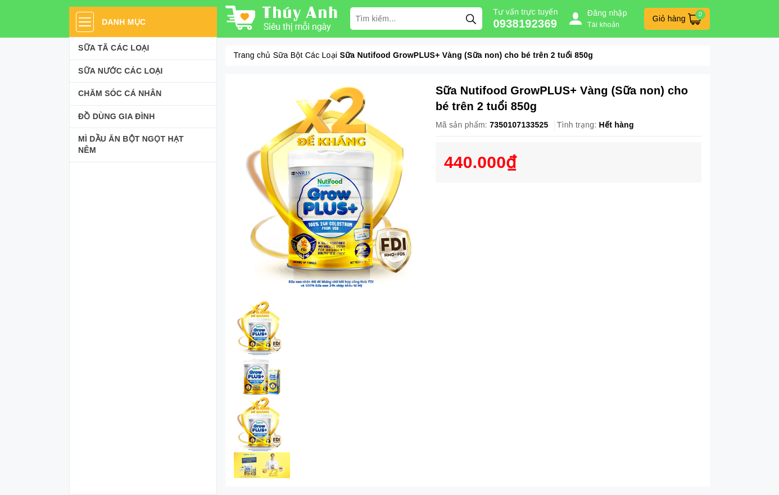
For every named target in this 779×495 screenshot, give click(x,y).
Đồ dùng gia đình (116, 116)
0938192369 (525, 23)
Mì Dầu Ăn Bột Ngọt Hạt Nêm (131, 144)
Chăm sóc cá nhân (120, 93)
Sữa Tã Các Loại (114, 47)
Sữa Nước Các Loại (120, 70)
